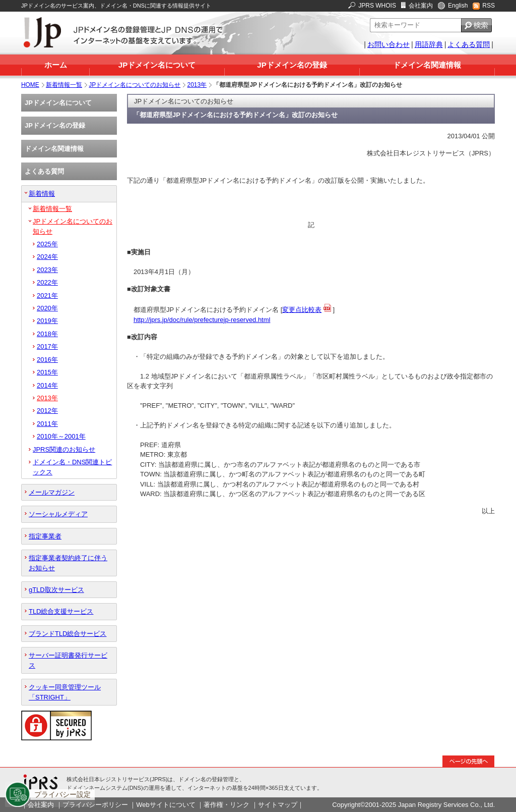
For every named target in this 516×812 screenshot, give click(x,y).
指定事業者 (45, 536)
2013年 (197, 84)
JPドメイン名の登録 (292, 65)
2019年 (47, 320)
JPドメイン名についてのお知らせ (134, 84)
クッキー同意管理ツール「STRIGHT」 (65, 691)
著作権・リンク (226, 804)
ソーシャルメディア (58, 514)
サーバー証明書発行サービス (68, 660)
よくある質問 (468, 44)
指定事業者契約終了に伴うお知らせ (68, 562)
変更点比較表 (301, 309)
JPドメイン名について (157, 65)
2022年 (47, 282)
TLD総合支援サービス (61, 611)
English (458, 5)
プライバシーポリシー (95, 804)
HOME (30, 84)
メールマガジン (52, 492)
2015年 (47, 372)
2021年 (47, 295)
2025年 (47, 244)
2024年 (47, 256)
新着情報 (42, 193)
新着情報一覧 (64, 84)
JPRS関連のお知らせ (64, 449)
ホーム (55, 65)
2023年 (47, 270)
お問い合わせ (388, 44)
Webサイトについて (165, 804)
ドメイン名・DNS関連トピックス (72, 466)
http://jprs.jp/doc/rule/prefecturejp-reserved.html (202, 319)
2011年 (47, 423)
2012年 (47, 410)
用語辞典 (429, 44)
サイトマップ (277, 804)
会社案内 (421, 5)
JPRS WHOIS (377, 5)
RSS (488, 5)
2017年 (47, 346)
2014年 (47, 385)
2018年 (47, 334)
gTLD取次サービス (56, 589)
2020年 (47, 308)
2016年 (47, 359)
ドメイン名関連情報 (427, 65)
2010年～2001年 (61, 436)
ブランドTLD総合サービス (67, 633)
